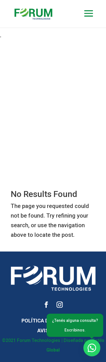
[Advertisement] (53, 93)
